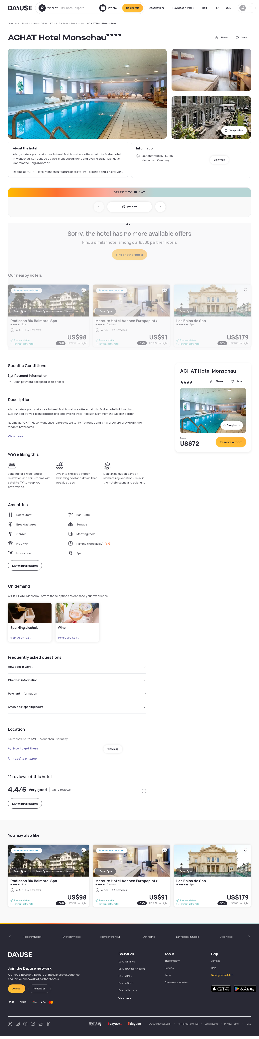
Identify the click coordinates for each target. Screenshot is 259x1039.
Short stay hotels (71, 940)
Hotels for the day (32, 940)
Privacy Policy (231, 1027)
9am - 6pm (41, 874)
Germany (13, 23)
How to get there (23, 751)
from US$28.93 (69, 637)
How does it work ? (183, 8)
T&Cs (248, 1027)
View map (219, 159)
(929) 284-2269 (22, 762)
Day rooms (149, 940)
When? (129, 207)
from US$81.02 (21, 637)
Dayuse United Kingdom (131, 972)
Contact (215, 964)
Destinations (157, 8)
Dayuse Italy (125, 979)
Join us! (16, 991)
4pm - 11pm (63, 874)
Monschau (77, 23)
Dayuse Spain (126, 986)
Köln (52, 23)
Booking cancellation (222, 978)
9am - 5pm (186, 874)
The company (172, 964)
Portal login (39, 991)
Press (168, 978)
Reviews (169, 971)
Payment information (77, 695)
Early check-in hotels (187, 940)
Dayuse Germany (127, 993)
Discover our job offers (177, 985)
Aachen (63, 23)
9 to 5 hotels (226, 940)
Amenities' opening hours (77, 710)
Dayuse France (126, 964)
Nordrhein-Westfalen (34, 23)
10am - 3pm (105, 874)
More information (25, 565)
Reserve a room (231, 442)
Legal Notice (211, 1027)
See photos (234, 130)
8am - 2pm (20, 874)
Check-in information (77, 681)
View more (17, 436)
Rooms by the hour (110, 940)
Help (204, 8)
